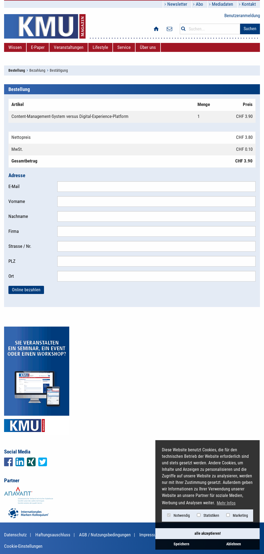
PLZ (11, 261)
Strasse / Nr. (19, 246)
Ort (11, 276)
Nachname (18, 216)
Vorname (16, 201)
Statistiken (208, 515)
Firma (13, 231)
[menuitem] (15, 47)
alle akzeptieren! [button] (207, 533)
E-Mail (14, 186)
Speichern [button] (181, 544)
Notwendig (178, 515)
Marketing (237, 515)
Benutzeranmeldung (242, 15)
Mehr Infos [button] (226, 503)
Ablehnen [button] (233, 544)
